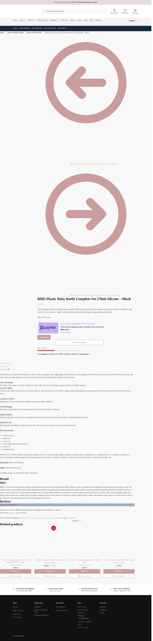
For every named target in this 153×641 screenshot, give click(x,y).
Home (2, 32)
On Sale (15, 607)
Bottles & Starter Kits (34, 32)
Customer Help (83, 610)
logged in (12, 513)
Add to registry (81, 342)
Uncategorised (57, 518)
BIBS (79, 521)
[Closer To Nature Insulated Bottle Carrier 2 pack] (84, 541)
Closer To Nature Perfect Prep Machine (50, 560)
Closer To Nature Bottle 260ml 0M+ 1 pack (119, 560)
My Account (114, 11)
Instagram (103, 610)
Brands (31, 20)
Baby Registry (60, 607)
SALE (15, 28)
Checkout (135, 11)
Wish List (125, 11)
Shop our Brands (18, 610)
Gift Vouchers (50, 28)
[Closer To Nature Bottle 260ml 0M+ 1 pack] (119, 541)
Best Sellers (25, 28)
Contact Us (81, 613)
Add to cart (44, 337)
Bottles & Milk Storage (16, 32)
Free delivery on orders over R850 (75, 2)
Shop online (17, 614)
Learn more (66, 332)
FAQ (79, 624)
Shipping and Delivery (42, 615)
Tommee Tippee (15, 565)
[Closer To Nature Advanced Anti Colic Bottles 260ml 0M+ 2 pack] (15, 541)
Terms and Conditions (85, 622)
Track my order (83, 627)
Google (102, 613)
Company (38, 607)
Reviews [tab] (5, 369)
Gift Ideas (62, 28)
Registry (54, 20)
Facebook (103, 607)
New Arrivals (37, 28)
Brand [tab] (4, 366)
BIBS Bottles (71, 518)
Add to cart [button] (15, 571)
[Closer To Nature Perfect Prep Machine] (50, 541)
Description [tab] (6, 363)
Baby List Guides (61, 610)
